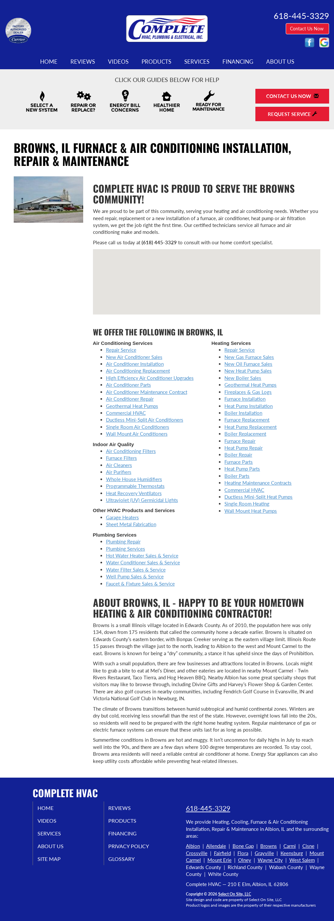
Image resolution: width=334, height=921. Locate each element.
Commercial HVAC (126, 413)
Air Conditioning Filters (131, 451)
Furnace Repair (239, 441)
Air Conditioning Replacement (138, 371)
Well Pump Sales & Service (135, 576)
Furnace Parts (238, 462)
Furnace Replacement (246, 420)
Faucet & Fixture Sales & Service (140, 584)
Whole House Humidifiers (134, 479)
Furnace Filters (121, 458)
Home (48, 61)
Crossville (196, 853)
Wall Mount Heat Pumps (250, 511)
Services (196, 61)
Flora (242, 853)
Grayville (264, 853)
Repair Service (121, 350)
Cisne (308, 846)
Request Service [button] (292, 114)
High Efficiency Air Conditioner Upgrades (150, 378)
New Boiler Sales (242, 378)
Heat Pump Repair (243, 448)
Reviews (82, 61)
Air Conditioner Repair (130, 399)
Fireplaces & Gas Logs (248, 392)
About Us (280, 61)
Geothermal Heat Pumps (132, 406)
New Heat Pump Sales (248, 371)
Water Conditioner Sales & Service (143, 562)
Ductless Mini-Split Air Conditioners (144, 420)
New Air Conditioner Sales (134, 357)
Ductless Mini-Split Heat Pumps (258, 497)
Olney (244, 860)
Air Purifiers (118, 472)
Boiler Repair (238, 455)
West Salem (302, 860)
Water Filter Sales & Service (136, 570)
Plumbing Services (125, 549)
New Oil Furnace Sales (248, 364)
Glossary (128, 863)
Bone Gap (243, 846)
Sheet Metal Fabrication (131, 524)
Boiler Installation (243, 413)
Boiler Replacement (245, 434)
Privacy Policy (136, 849)
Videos (118, 61)
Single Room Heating (246, 504)
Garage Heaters (122, 517)
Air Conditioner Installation (135, 364)
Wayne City (270, 860)
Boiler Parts (237, 476)
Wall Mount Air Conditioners (137, 434)
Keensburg (292, 853)
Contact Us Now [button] (307, 28)
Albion (193, 846)
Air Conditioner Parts (128, 385)
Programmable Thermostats (135, 486)
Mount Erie (219, 860)
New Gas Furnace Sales (249, 357)
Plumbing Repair (123, 541)
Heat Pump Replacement (250, 427)
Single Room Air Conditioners (137, 427)
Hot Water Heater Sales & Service (142, 555)
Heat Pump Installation (248, 406)
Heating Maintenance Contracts (258, 483)
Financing (237, 61)
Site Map (56, 863)
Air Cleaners (119, 465)
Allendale (216, 846)
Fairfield (222, 853)
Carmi (289, 846)
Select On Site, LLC (234, 894)
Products (156, 61)
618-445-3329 (208, 808)
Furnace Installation (245, 399)
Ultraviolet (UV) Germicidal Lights (142, 500)
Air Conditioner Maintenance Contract (146, 392)
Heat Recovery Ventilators (134, 493)
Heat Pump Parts (242, 469)
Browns (268, 846)
